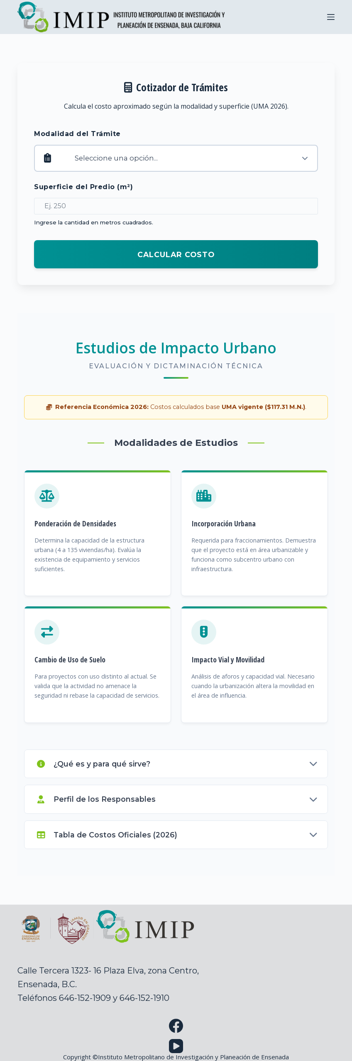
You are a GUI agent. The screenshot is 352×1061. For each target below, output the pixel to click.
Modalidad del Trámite (77, 134)
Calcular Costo (176, 254)
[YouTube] (176, 1046)
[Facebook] (176, 1026)
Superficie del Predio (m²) (83, 187)
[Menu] (331, 17)
